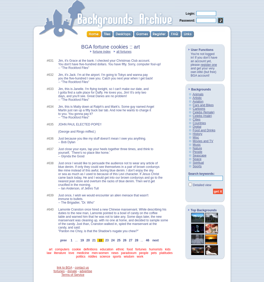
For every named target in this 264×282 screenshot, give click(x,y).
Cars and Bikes (203, 105)
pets (154, 253)
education (106, 249)
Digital (197, 127)
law (49, 253)
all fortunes (123, 51)
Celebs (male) (202, 116)
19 (82, 240)
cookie (76, 249)
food (130, 249)
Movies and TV (203, 141)
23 (107, 240)
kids (167, 249)
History (197, 134)
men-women (100, 253)
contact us (82, 267)
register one (209, 65)
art (50, 249)
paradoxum (129, 253)
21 (93, 240)
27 (130, 240)
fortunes (140, 249)
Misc (196, 137)
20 (88, 240)
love (71, 253)
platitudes (165, 253)
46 (147, 240)
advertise (86, 271)
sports (117, 256)
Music (197, 145)
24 (113, 240)
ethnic (120, 249)
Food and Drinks (204, 130)
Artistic (197, 98)
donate (72, 271)
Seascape (199, 155)
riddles (92, 256)
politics (80, 256)
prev (63, 240)
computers (62, 249)
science (105, 256)
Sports (197, 166)
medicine (83, 253)
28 (136, 240)
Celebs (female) (204, 112)
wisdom (129, 256)
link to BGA (64, 267)
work (140, 256)
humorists (155, 249)
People (197, 152)
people (143, 253)
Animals (198, 94)
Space (197, 159)
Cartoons (199, 109)
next (155, 240)
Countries (199, 123)
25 (118, 240)
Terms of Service (72, 275)
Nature (197, 148)
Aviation (197, 101)
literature (60, 253)
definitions (90, 249)
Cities (196, 119)
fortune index (101, 51)
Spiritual (198, 163)
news (114, 253)
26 (124, 240)
